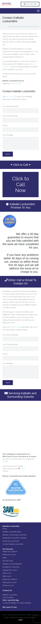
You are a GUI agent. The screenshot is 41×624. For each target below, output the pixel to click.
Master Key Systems (10, 552)
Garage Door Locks (10, 570)
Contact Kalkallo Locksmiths (13, 544)
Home (5, 529)
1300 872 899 (15, 327)
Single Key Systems (10, 579)
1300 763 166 (16, 83)
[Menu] (38, 11)
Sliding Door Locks (10, 582)
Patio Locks (7, 576)
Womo (21, 469)
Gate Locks (7, 573)
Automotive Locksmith (11, 541)
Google (5, 461)
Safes (4, 558)
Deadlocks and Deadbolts (12, 564)
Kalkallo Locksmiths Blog (12, 532)
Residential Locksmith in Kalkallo (15, 538)
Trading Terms (14, 617)
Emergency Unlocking (11, 567)
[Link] (7, 4)
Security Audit (8, 561)
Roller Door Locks (9, 555)
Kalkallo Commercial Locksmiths (15, 535)
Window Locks (8, 585)
